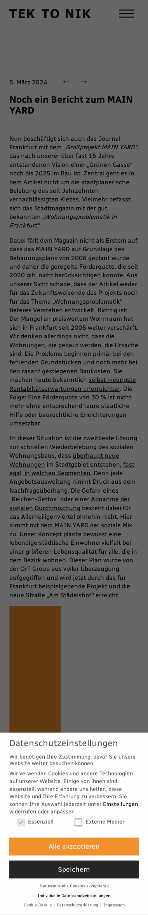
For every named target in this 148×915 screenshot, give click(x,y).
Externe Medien (100, 813)
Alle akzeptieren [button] (74, 838)
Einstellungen (120, 796)
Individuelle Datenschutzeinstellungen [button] (74, 887)
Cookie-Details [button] (38, 896)
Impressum (114, 896)
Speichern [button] (74, 861)
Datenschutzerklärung (78, 896)
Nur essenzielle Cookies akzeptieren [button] (74, 877)
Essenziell (35, 813)
